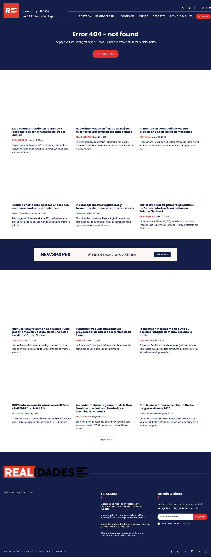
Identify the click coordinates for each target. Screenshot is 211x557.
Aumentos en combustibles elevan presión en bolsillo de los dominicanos (165, 130)
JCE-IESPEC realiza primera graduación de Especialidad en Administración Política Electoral (167, 208)
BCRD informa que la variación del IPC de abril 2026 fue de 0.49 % (40, 406)
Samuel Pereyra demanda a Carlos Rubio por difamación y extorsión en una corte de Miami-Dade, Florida (41, 332)
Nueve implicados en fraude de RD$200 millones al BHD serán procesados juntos (104, 130)
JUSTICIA (17, 340)
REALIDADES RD (19, 140)
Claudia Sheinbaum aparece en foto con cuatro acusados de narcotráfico (40, 206)
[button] (188, 7)
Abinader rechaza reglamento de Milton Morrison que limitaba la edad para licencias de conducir (104, 408)
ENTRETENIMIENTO (21, 213)
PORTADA (80, 213)
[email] (175, 517)
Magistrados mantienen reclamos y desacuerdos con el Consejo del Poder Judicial (38, 132)
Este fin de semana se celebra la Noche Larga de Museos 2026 (166, 406)
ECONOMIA (144, 137)
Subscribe (200, 516)
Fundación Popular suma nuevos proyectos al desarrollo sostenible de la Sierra (103, 332)
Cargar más (105, 439)
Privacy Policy (184, 523)
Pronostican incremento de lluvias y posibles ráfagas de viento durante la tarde (165, 332)
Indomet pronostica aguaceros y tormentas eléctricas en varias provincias (105, 206)
